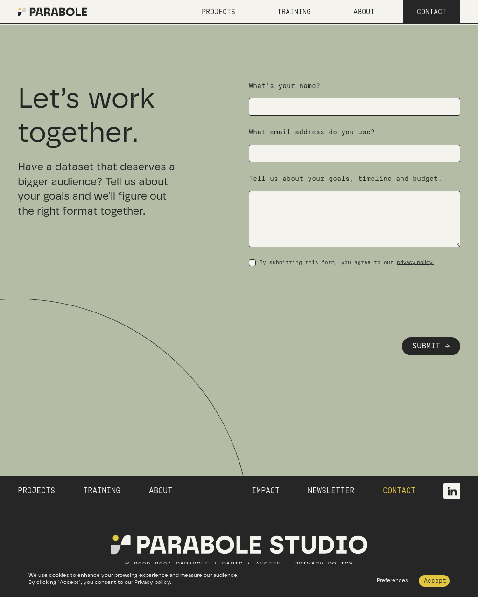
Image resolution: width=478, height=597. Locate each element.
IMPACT (266, 490)
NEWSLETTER (331, 490)
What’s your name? (284, 86)
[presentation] (320, 294)
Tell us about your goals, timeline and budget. (345, 179)
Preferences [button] (392, 580)
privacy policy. (415, 262)
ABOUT (160, 490)
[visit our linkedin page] (451, 491)
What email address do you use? (312, 132)
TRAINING (101, 490)
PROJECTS (36, 490)
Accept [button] (435, 580)
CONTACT (399, 490)
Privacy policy (152, 582)
